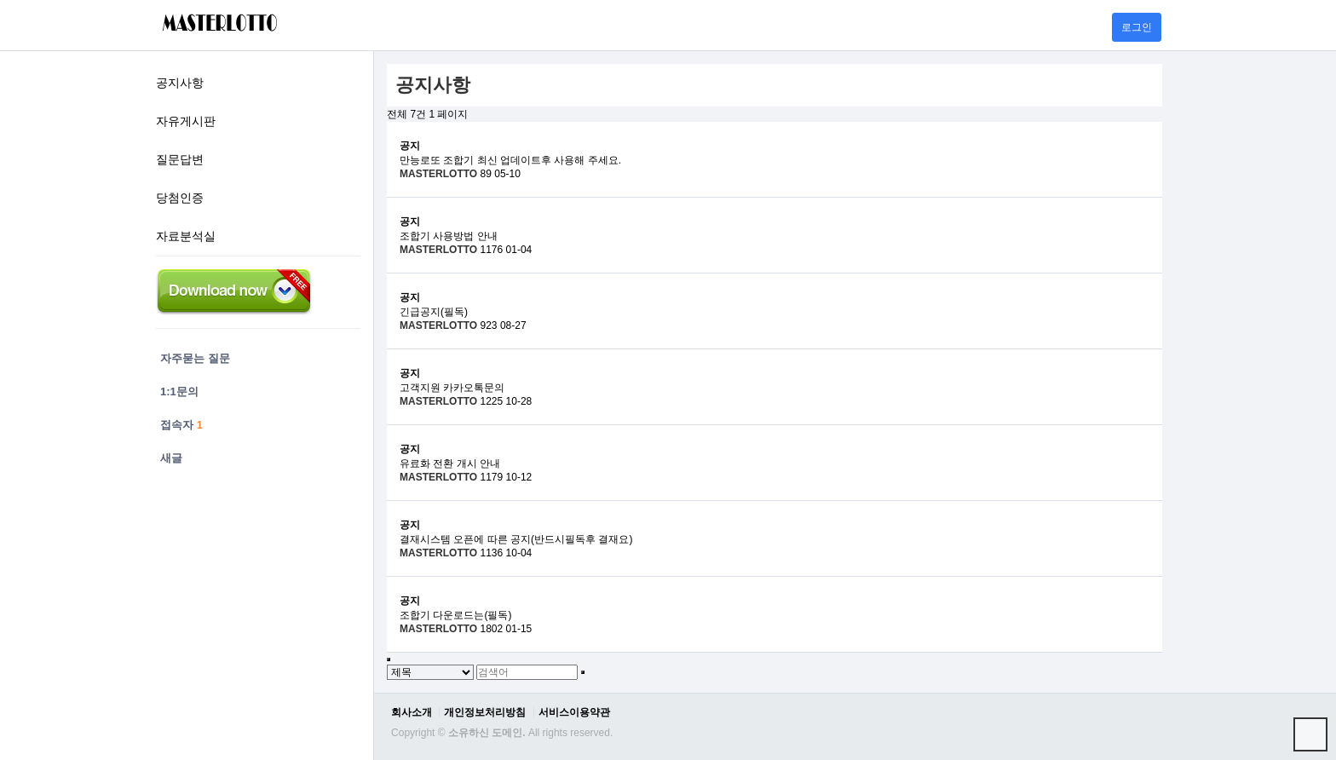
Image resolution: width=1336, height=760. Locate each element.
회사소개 (411, 712)
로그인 (1136, 27)
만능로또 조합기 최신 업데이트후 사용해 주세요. (510, 160)
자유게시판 (186, 121)
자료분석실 (186, 236)
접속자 (181, 424)
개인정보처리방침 (485, 712)
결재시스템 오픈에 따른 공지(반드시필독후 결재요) (516, 539)
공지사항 (180, 82)
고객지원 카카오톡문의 (452, 388)
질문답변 (180, 159)
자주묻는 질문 (195, 358)
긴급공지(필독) (434, 312)
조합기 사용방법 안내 (449, 236)
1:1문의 (179, 391)
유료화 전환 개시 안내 (450, 463)
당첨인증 (180, 197)
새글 (171, 458)
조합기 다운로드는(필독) (455, 615)
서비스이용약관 (574, 712)
